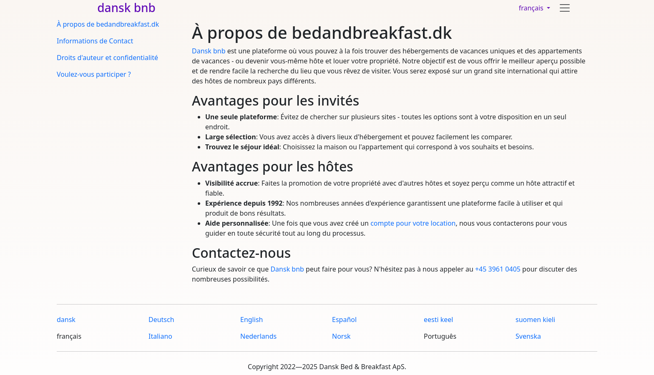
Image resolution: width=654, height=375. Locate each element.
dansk (66, 319)
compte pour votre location (412, 223)
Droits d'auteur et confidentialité (107, 57)
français (532, 8)
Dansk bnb (208, 50)
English (251, 319)
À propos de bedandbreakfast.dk (108, 24)
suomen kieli (535, 319)
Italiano (160, 336)
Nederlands (258, 336)
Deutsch (161, 319)
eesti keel (438, 319)
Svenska (528, 336)
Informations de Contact (95, 40)
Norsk (341, 336)
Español (344, 319)
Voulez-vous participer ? (94, 74)
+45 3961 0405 (498, 269)
